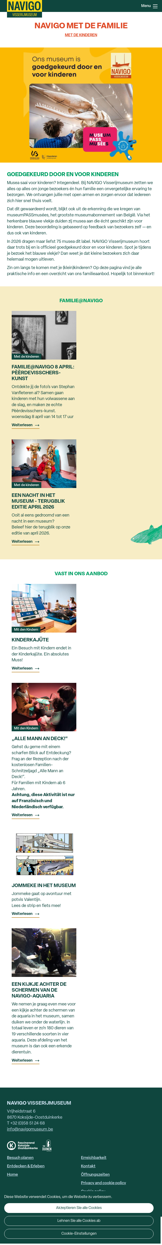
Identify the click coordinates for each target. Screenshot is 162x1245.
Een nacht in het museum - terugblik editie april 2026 (38, 501)
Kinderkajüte (30, 640)
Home (12, 1175)
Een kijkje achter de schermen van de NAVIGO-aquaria (39, 990)
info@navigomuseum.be (30, 1129)
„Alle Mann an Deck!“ (40, 738)
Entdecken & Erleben (26, 1166)
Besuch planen (20, 1158)
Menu (155, 6)
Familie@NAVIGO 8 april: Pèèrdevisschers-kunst (43, 373)
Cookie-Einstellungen (79, 1234)
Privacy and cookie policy (103, 1183)
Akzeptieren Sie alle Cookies (79, 1208)
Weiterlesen (22, 425)
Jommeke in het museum (44, 885)
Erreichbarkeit (93, 1158)
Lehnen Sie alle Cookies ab (78, 1221)
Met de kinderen (81, 35)
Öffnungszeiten (95, 1175)
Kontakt (88, 1166)
